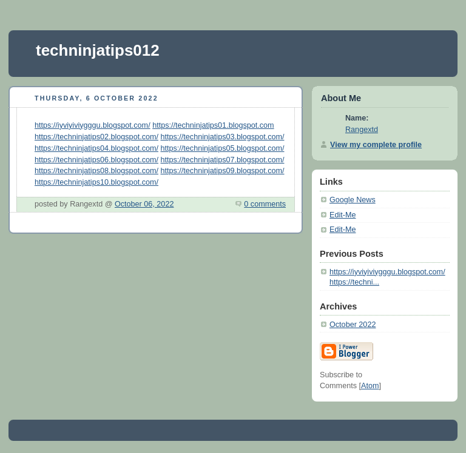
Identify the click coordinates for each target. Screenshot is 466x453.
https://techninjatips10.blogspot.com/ (96, 182)
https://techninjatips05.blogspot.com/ (223, 148)
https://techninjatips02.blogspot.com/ (96, 137)
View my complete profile (376, 145)
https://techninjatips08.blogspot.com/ (96, 171)
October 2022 (352, 324)
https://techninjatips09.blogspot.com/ (223, 171)
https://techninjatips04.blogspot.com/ (96, 148)
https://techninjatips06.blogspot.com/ (96, 160)
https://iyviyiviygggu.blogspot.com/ (92, 125)
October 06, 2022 (144, 204)
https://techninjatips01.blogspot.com (213, 125)
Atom (370, 386)
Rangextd (361, 129)
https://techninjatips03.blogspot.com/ (223, 137)
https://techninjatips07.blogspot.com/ (223, 160)
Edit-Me (342, 215)
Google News (352, 200)
